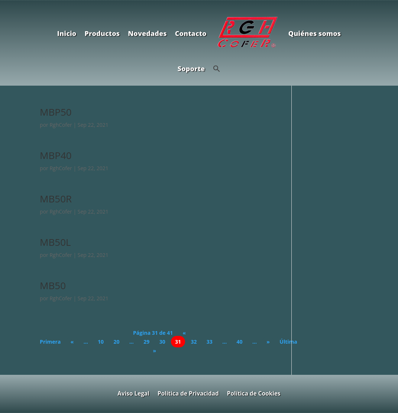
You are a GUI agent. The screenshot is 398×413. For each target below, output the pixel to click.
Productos (102, 33)
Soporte (191, 68)
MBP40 (56, 155)
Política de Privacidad (188, 393)
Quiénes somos (314, 33)
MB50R (56, 198)
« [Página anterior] (72, 341)
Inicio (67, 33)
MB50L (55, 242)
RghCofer (60, 124)
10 (101, 341)
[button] (216, 68)
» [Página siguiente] (268, 341)
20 (116, 341)
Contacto (191, 33)
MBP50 (56, 112)
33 (210, 341)
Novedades (147, 33)
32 (194, 341)
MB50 (53, 285)
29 (146, 341)
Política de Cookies (254, 393)
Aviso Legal (133, 393)
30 (162, 341)
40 (240, 341)
